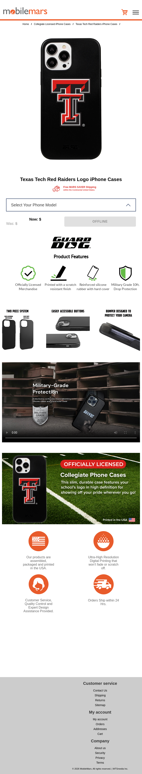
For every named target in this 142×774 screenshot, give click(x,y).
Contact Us (100, 690)
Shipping (100, 695)
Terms (100, 762)
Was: (10, 224)
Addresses (100, 729)
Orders (100, 724)
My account (100, 719)
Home (25, 24)
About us (100, 748)
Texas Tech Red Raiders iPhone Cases (96, 24)
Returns (100, 700)
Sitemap (100, 705)
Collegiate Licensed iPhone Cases (52, 24)
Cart (100, 733)
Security (100, 753)
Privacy (100, 757)
